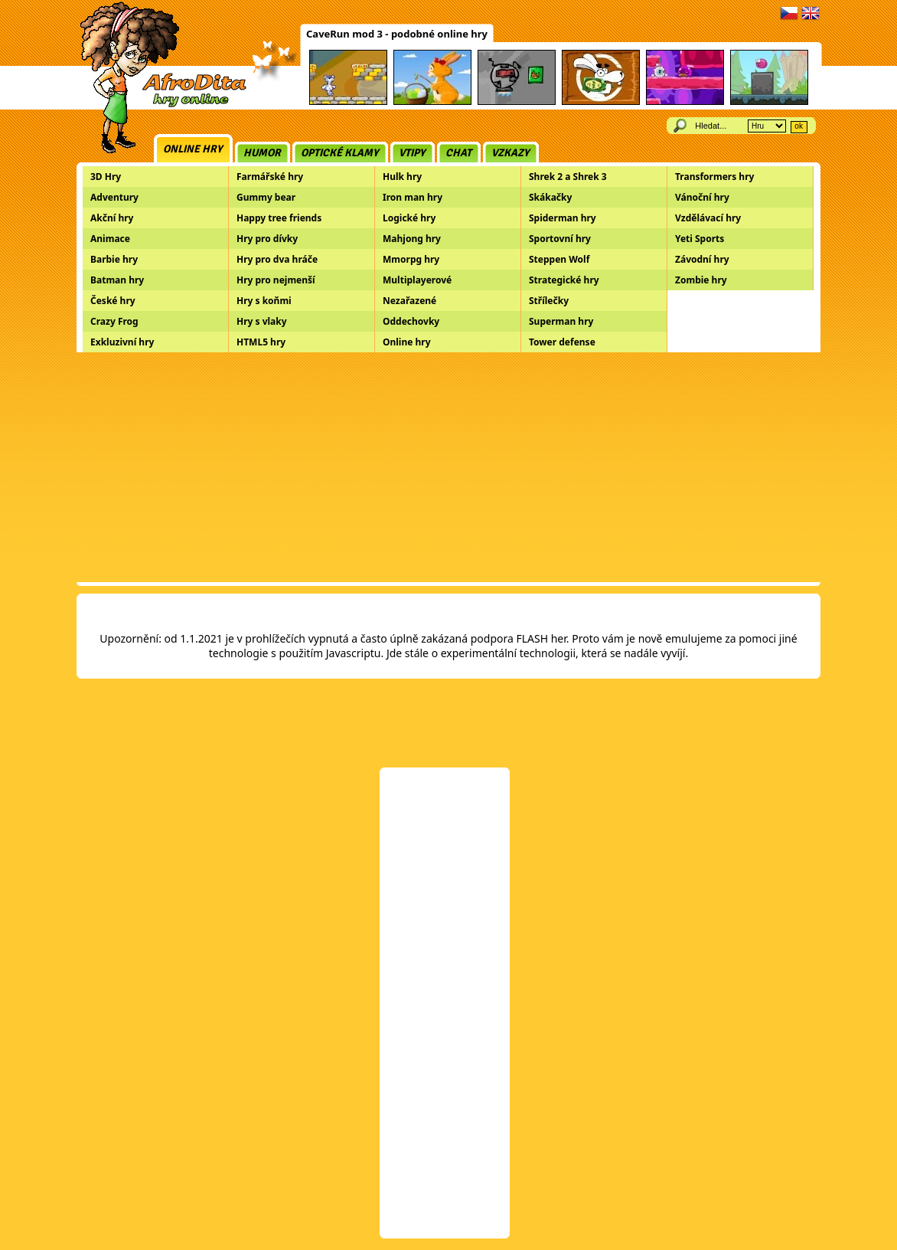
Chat (458, 152)
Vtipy (412, 152)
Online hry (193, 148)
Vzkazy (510, 152)
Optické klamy (340, 152)
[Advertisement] (448, 467)
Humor (262, 152)
